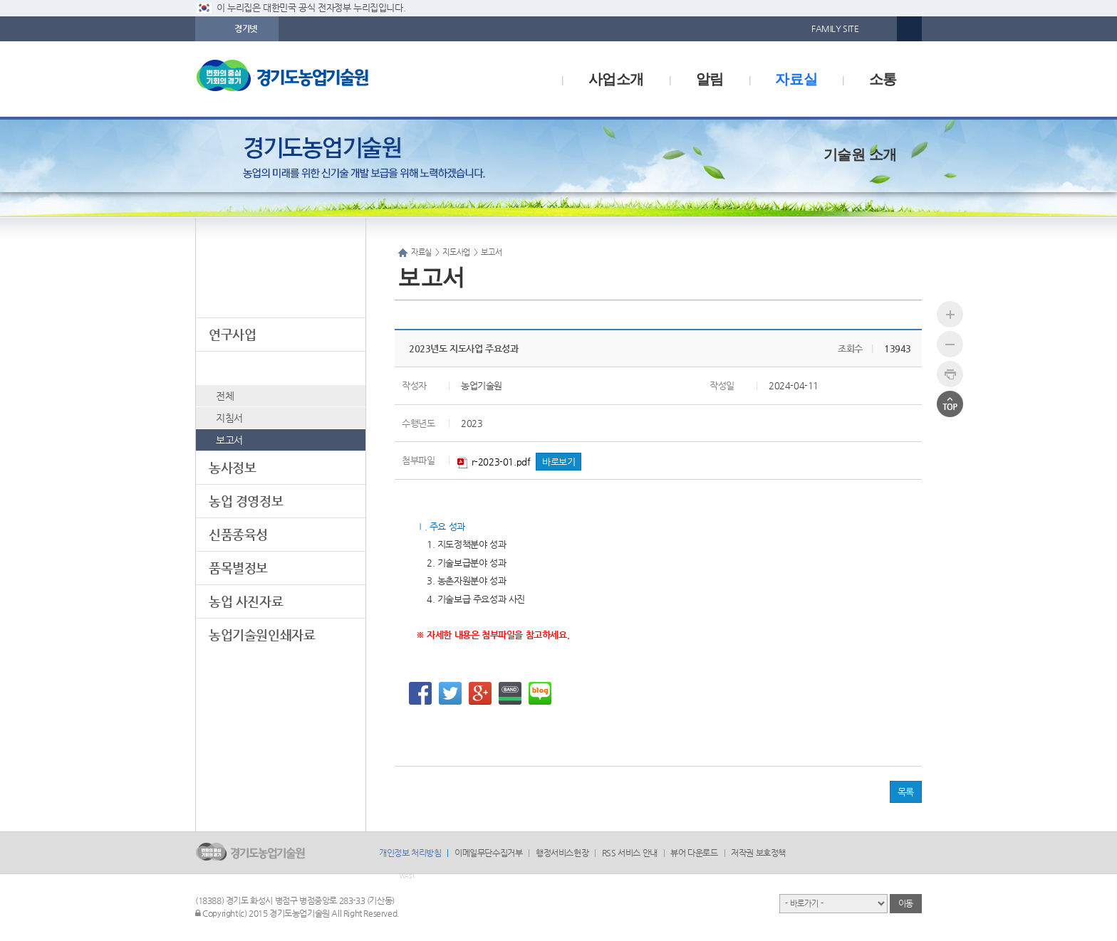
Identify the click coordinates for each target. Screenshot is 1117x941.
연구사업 (232, 334)
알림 (710, 79)
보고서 (229, 440)
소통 (883, 79)
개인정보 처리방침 (410, 853)
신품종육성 (238, 534)
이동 (905, 903)
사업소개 (616, 79)
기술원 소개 (860, 154)
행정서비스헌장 (562, 853)
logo (312, 79)
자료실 (796, 79)
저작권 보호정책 (758, 853)
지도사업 (232, 367)
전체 (225, 395)
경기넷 (245, 28)
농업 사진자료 (246, 601)
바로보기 (558, 461)
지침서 (229, 418)
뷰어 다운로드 (693, 853)
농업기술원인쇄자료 (262, 634)
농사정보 (232, 467)
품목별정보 (238, 567)
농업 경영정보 (246, 500)
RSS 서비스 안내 (630, 853)
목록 (906, 792)
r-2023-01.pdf (493, 461)
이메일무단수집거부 (488, 853)
